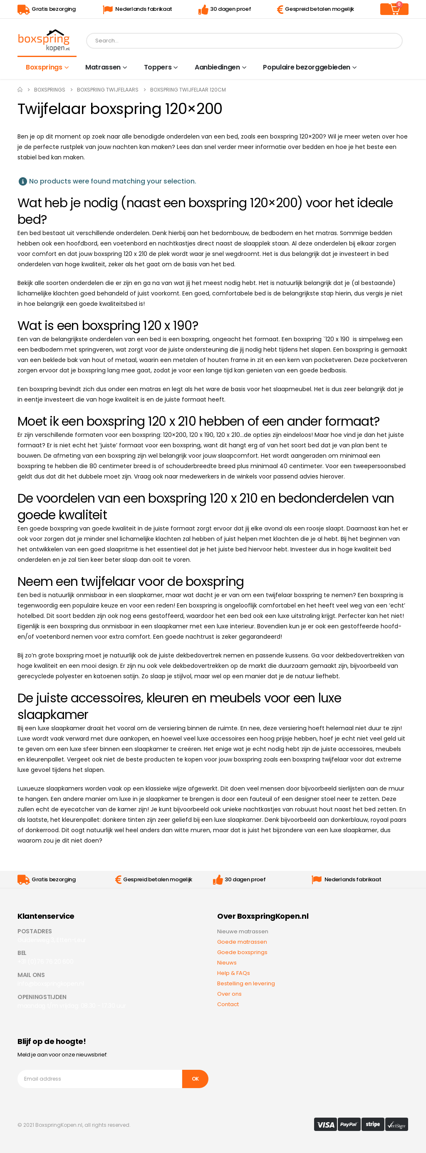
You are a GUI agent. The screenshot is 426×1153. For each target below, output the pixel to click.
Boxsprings (44, 67)
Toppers (158, 67)
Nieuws (227, 963)
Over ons (229, 994)
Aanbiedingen (217, 67)
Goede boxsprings (242, 952)
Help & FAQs (233, 973)
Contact (228, 1004)
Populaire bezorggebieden (306, 67)
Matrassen (103, 67)
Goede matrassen (242, 942)
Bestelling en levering (246, 983)
